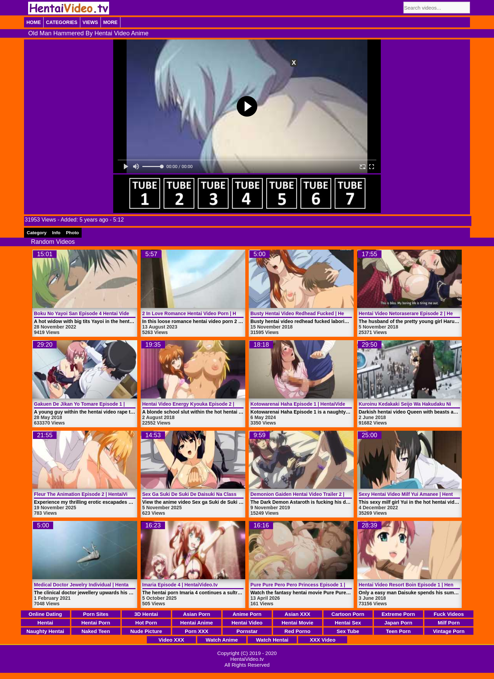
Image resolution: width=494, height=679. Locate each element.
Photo (72, 232)
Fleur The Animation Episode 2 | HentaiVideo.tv (88, 494)
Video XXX (171, 640)
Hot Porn (146, 623)
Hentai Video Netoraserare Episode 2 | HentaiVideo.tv (419, 313)
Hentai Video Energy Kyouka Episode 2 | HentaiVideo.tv (205, 404)
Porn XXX (196, 631)
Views (90, 22)
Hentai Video (247, 623)
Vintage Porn (448, 631)
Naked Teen (95, 631)
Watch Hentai (272, 640)
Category (37, 232)
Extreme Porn (398, 614)
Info (56, 232)
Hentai (45, 623)
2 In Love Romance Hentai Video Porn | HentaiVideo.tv (204, 313)
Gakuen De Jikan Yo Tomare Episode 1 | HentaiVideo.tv (96, 404)
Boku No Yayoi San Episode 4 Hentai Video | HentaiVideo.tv (101, 313)
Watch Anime (222, 640)
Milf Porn (449, 623)
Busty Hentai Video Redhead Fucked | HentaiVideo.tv (310, 313)
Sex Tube (348, 631)
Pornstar (247, 631)
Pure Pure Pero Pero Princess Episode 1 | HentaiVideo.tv (315, 584)
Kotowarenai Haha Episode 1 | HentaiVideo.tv (302, 404)
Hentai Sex (348, 623)
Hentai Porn (95, 623)
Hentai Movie (298, 623)
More (110, 22)
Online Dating (45, 614)
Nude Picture (146, 631)
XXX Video (323, 640)
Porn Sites (95, 614)
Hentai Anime (196, 623)
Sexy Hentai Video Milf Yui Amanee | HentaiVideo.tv (417, 494)
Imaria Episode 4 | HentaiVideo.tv (180, 584)
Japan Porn (398, 623)
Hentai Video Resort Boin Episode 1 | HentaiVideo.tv (418, 584)
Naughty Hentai (45, 631)
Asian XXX (297, 614)
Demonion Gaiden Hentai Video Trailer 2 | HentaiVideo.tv (314, 494)
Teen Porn (398, 631)
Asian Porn (196, 614)
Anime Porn (247, 614)
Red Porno (297, 631)
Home (33, 22)
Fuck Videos (449, 614)
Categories (62, 22)
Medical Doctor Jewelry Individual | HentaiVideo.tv (91, 584)
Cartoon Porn (347, 614)
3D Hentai (146, 614)
